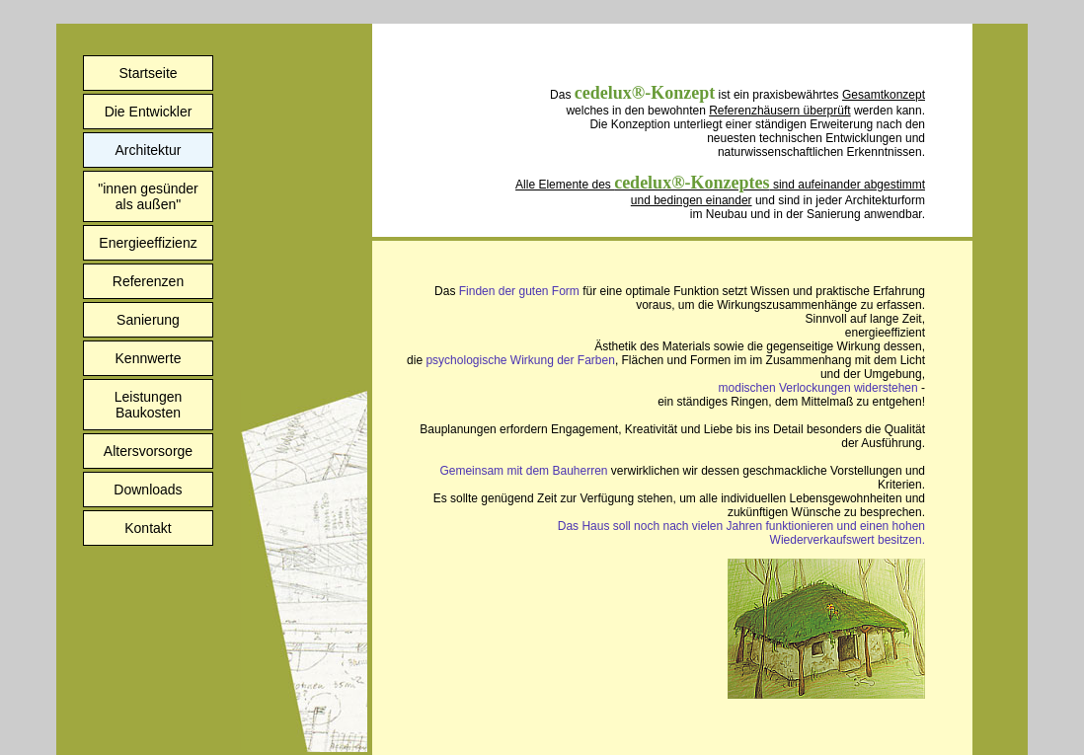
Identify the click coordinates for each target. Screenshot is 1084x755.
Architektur (149, 150)
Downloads (148, 489)
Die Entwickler (149, 111)
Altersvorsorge (148, 451)
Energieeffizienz (147, 243)
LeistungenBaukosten (149, 404)
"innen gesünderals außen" (148, 196)
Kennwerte (149, 358)
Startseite (147, 73)
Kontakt (147, 528)
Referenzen (148, 281)
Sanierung (148, 320)
